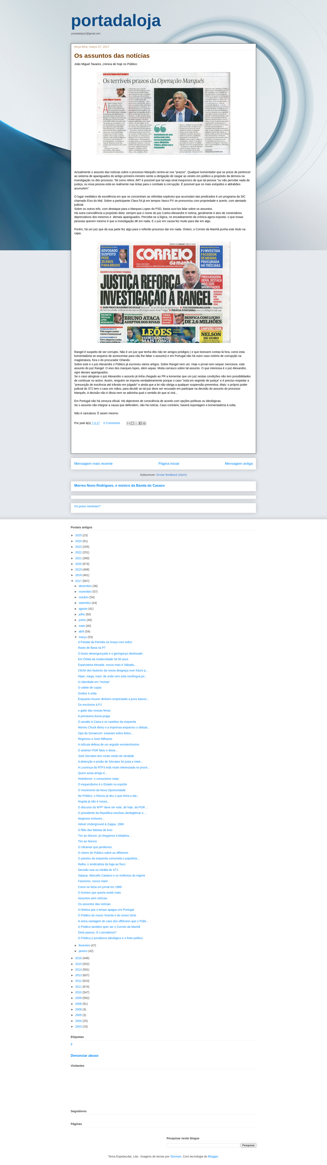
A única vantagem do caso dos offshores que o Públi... (113, 921)
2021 (79, 558)
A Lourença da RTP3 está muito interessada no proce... (114, 767)
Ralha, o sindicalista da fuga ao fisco (101, 864)
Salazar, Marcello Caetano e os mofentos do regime (111, 875)
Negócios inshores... (91, 818)
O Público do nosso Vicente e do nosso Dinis (107, 915)
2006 (79, 1009)
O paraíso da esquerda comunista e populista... (108, 858)
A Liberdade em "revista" (94, 682)
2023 (79, 546)
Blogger (213, 1156)
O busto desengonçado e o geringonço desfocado (110, 653)
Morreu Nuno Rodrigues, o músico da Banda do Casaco (119, 485)
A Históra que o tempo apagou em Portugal (106, 909)
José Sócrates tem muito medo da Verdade (106, 756)
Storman (175, 1156)
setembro (85, 603)
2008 (79, 1003)
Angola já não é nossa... (93, 801)
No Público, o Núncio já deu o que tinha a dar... (108, 795)
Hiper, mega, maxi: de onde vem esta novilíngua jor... (112, 676)
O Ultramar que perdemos (95, 847)
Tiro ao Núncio (87, 841)
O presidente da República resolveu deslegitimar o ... (112, 813)
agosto (83, 608)
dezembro (85, 586)
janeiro (83, 951)
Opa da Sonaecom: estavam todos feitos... (105, 733)
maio (82, 625)
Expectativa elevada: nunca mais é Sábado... (107, 664)
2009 (79, 998)
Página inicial (168, 464)
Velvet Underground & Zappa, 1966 (101, 824)
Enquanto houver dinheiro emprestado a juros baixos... (113, 699)
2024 (79, 541)
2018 (79, 575)
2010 (79, 992)
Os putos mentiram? (87, 506)
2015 (79, 964)
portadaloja (116, 20)
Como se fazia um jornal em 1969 (100, 887)
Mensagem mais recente (93, 464)
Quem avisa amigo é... (92, 773)
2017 (79, 581)
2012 (79, 980)
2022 (79, 552)
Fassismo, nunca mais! (93, 881)
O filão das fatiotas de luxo (95, 830)
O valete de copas (90, 687)
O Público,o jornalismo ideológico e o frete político (110, 938)
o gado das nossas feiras (94, 710)
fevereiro (85, 945)
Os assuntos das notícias (94, 904)
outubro (84, 597)
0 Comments (111, 423)
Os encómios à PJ (90, 704)
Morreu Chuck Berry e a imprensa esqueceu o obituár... (114, 727)
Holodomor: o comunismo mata (98, 778)
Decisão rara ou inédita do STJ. (98, 870)
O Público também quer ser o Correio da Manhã (109, 926)
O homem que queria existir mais (99, 892)
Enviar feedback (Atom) (171, 474)
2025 (79, 535)
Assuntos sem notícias (92, 898)
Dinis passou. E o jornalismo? (97, 932)
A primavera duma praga (94, 716)
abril (82, 631)
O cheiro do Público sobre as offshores (103, 852)
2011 (79, 986)
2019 (79, 569)
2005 (79, 1015)
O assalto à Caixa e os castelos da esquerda (107, 721)
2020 (79, 563)
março (83, 637)
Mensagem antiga (239, 464)
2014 (79, 969)
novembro (85, 591)
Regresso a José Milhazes (95, 739)
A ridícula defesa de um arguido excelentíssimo (108, 744)
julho (82, 614)
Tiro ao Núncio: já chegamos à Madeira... (104, 835)
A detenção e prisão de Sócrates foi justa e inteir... (110, 761)
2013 (79, 975)
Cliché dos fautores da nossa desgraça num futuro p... (113, 670)
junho (83, 620)
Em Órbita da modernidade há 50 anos (103, 659)
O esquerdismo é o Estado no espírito (102, 784)
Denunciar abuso (84, 1055)
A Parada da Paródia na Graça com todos (105, 642)
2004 (79, 1021)
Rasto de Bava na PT (92, 647)
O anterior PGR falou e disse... (98, 750)
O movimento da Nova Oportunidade (102, 790)
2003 (79, 1026)
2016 (79, 958)
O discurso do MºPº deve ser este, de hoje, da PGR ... (113, 807)
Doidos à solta (87, 693)
